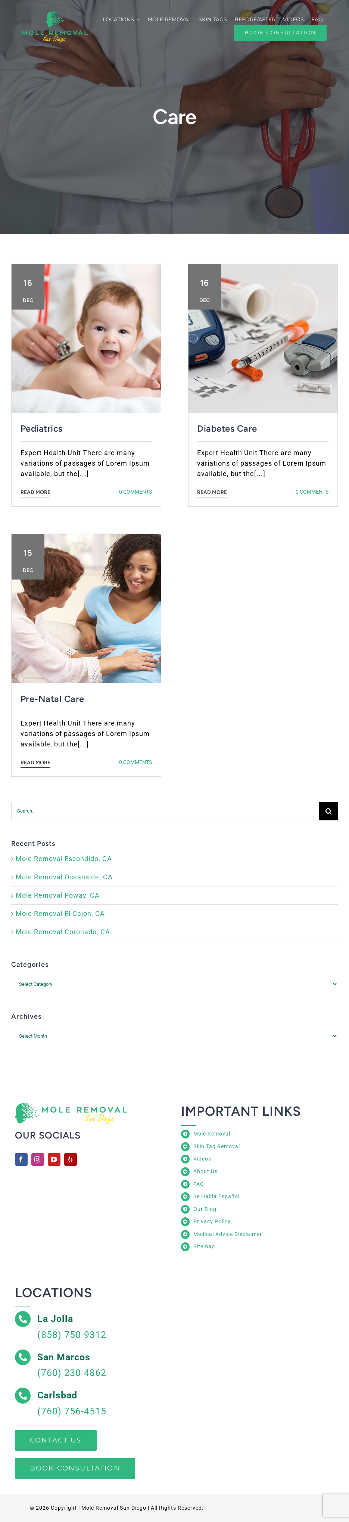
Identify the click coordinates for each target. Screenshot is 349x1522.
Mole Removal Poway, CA (58, 895)
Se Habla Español (216, 1196)
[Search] (328, 811)
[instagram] (37, 1159)
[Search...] (165, 811)
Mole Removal (211, 1134)
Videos (202, 1159)
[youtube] (54, 1159)
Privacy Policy (212, 1221)
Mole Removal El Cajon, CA (60, 913)
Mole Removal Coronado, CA (63, 932)
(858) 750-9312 (71, 1334)
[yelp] (70, 1159)
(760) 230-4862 (71, 1372)
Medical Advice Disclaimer (227, 1234)
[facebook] (21, 1159)
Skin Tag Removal (216, 1146)
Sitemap (204, 1246)
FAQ (198, 1184)
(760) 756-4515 (71, 1411)
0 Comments (135, 492)
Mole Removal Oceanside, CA (64, 877)
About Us (205, 1171)
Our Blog (204, 1209)
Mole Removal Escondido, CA (64, 859)
